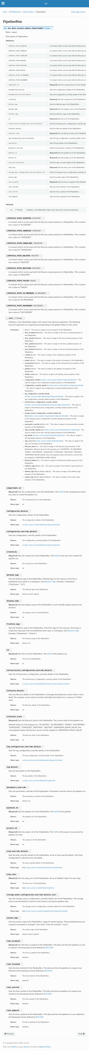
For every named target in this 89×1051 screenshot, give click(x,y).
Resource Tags (50, 582)
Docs (5, 12)
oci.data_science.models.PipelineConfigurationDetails (41, 525)
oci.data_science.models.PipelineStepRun (39, 888)
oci (46, 4)
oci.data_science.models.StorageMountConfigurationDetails (46, 911)
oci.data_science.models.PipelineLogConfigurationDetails (42, 760)
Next (81, 1034)
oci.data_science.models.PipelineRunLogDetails (38, 780)
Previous (9, 1034)
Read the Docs (45, 1047)
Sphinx (14, 1047)
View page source (78, 12)
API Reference (15, 12)
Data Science (28, 12)
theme (26, 1047)
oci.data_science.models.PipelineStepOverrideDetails (43, 867)
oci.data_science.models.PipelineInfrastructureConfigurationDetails (46, 684)
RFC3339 (49, 948)
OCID (61, 492)
